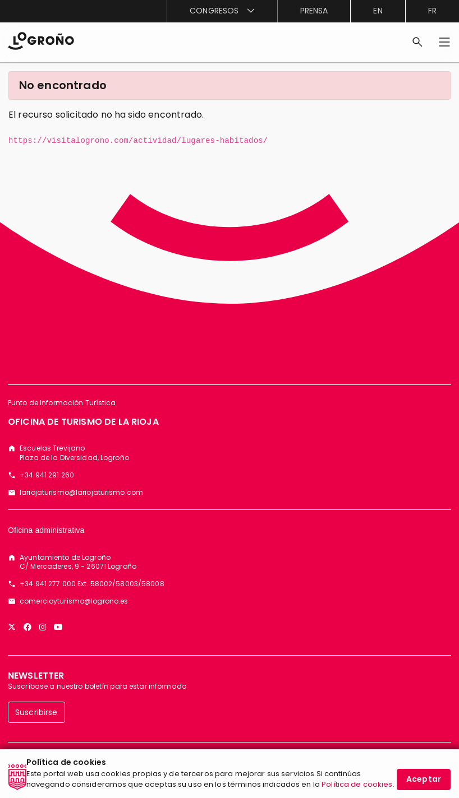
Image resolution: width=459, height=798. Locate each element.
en (377, 10)
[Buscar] (417, 42)
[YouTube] (58, 627)
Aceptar (423, 779)
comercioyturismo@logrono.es (74, 601)
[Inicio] (41, 40)
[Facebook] (27, 627)
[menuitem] (222, 11)
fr (432, 10)
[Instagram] (42, 627)
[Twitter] (12, 627)
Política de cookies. (358, 784)
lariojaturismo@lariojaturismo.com (81, 492)
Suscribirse (36, 712)
